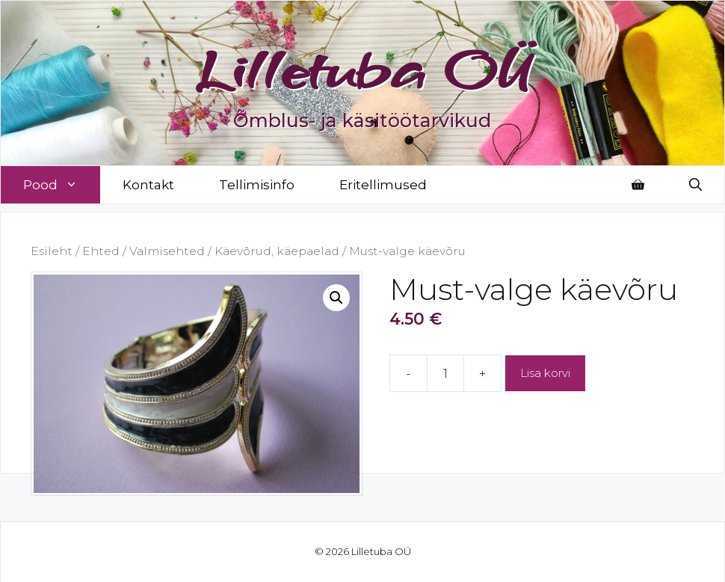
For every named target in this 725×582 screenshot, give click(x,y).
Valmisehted (167, 251)
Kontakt (148, 184)
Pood (61, 184)
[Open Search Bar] (695, 184)
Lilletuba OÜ (362, 69)
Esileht (51, 251)
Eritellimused (383, 184)
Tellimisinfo (256, 184)
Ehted (101, 251)
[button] (336, 297)
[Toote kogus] (445, 373)
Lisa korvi (545, 373)
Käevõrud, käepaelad (277, 251)
